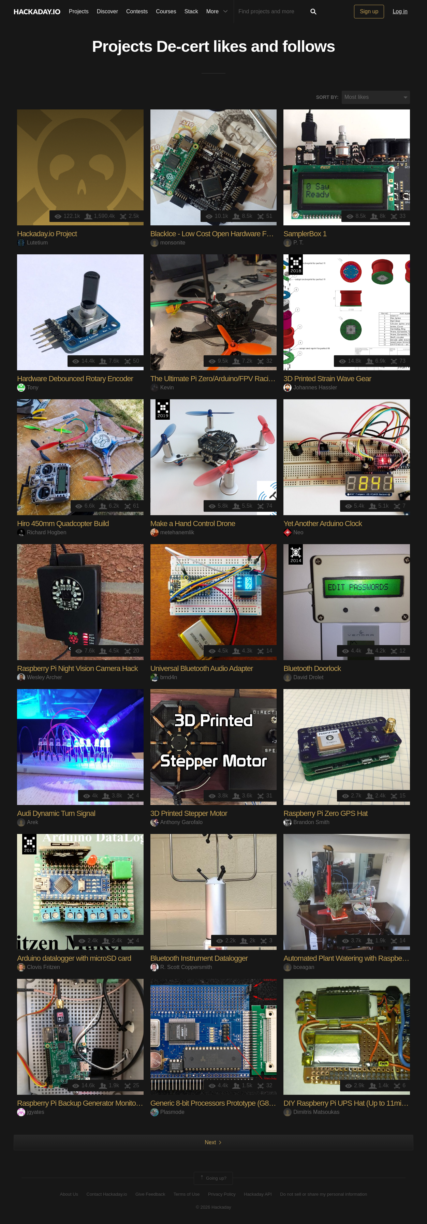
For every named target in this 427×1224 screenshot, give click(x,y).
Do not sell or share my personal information (323, 1194)
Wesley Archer (39, 677)
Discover (107, 11)
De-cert (182, 46)
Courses (166, 11)
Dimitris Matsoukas (311, 1112)
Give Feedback (150, 1194)
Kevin (162, 387)
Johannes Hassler (310, 387)
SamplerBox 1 (304, 233)
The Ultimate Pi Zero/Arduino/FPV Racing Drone (223, 378)
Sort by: (327, 97)
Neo (293, 532)
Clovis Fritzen (38, 967)
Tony (28, 387)
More (218, 12)
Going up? (212, 1178)
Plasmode (167, 1112)
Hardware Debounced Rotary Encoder (75, 378)
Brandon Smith (306, 822)
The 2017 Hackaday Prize (29, 844)
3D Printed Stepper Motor (188, 813)
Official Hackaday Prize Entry (296, 554)
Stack (191, 11)
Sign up (369, 11)
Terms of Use (187, 1194)
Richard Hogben (42, 532)
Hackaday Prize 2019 (163, 409)
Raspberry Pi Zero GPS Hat (325, 813)
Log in (400, 11)
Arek (27, 822)
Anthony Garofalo (176, 822)
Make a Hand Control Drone (192, 523)
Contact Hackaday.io (107, 1194)
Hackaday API (258, 1194)
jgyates (30, 1112)
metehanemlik (172, 532)
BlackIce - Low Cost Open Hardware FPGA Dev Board (232, 233)
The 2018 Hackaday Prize (296, 264)
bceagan (298, 967)
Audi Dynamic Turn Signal (56, 813)
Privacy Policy (222, 1194)
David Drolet (303, 677)
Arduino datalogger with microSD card (74, 958)
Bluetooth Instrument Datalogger (199, 958)
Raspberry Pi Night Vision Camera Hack (77, 668)
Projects (79, 11)
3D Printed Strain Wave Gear (327, 378)
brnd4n (163, 677)
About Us (69, 1194)
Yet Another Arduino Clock (322, 523)
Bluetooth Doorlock (312, 668)
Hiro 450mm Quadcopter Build (63, 523)
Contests (137, 11)
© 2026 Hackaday (213, 1207)
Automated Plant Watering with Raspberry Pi (350, 958)
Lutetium (32, 242)
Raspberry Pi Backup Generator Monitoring (82, 1103)
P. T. (293, 242)
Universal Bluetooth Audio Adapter (201, 668)
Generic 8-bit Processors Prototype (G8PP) (215, 1103)
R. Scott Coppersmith (181, 967)
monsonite (168, 242)
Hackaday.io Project (47, 233)
